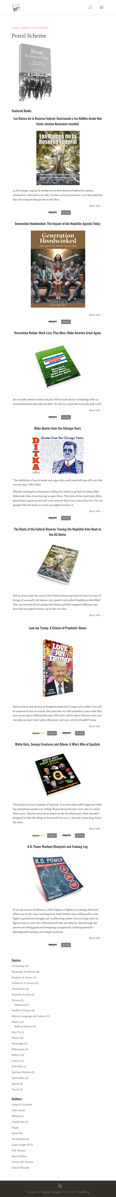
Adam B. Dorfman (22, 1104)
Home (15, 27)
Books (25, 27)
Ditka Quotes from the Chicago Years (57, 428)
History (16, 1022)
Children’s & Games (23, 983)
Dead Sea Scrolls (21, 994)
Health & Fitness (21, 1010)
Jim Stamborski (20, 1139)
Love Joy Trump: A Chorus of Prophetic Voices (57, 627)
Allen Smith (18, 1110)
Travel (15, 1089)
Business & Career (22, 977)
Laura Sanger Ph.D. (22, 1144)
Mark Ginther (19, 1156)
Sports (15, 1083)
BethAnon (17, 1116)
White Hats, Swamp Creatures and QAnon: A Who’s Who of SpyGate (57, 744)
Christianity (18, 988)
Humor (16, 1037)
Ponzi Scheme (40, 27)
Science (16, 1060)
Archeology (18, 966)
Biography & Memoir (24, 971)
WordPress (83, 1192)
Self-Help (17, 1066)
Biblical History (23, 1026)
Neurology (18, 1043)
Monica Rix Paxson (22, 1162)
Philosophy (18, 1049)
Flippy (15, 1127)
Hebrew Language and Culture (29, 1016)
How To (16, 1032)
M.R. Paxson (19, 1150)
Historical (20, 1004)
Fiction (16, 1000)
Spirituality (18, 1078)
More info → (96, 205)
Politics (16, 1055)
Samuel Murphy (21, 1167)
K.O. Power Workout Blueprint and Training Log (57, 846)
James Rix (17, 1133)
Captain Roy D (20, 1122)
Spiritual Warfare (21, 1072)
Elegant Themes (51, 1192)
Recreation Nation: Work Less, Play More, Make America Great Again (57, 332)
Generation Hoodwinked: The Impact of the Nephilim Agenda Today (57, 223)
